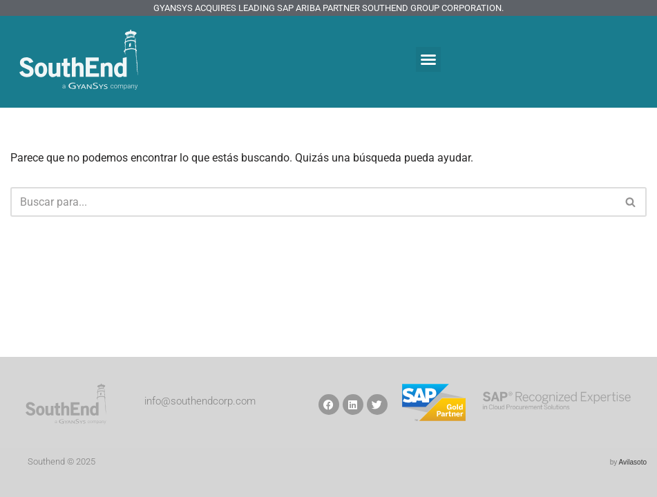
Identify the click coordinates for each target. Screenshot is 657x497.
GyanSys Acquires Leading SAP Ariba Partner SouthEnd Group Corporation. (328, 8)
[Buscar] (313, 202)
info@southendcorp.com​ (200, 401)
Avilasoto (633, 462)
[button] (428, 59)
